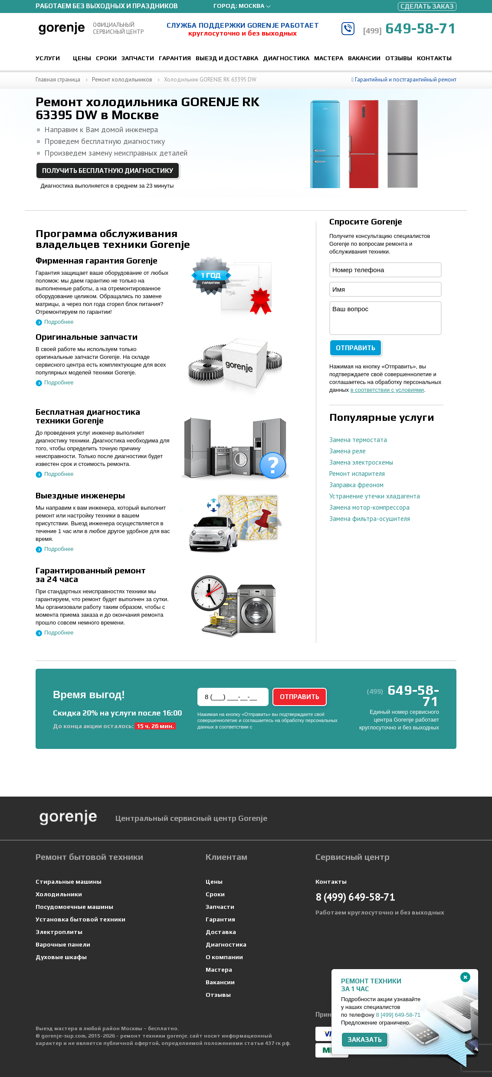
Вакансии (364, 58)
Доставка (221, 931)
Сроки (106, 58)
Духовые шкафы (61, 956)
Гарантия (175, 58)
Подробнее (58, 322)
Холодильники (59, 894)
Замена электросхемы (361, 462)
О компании (224, 956)
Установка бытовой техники (80, 919)
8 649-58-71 (398, 1015)
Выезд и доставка (227, 58)
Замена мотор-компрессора (369, 507)
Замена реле (347, 451)
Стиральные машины (69, 881)
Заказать (365, 1039)
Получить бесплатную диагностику (107, 170)
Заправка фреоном (356, 485)
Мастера (328, 58)
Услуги (48, 58)
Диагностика (286, 58)
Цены (82, 58)
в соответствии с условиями (387, 390)
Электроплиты (59, 931)
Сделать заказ (427, 6)
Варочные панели (63, 944)
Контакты (434, 58)
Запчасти (137, 58)
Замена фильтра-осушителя (369, 518)
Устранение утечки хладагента (374, 496)
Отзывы (398, 58)
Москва (251, 5)
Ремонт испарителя (357, 473)
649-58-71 (409, 28)
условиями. (266, 726)
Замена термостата (358, 440)
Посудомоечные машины (74, 906)
